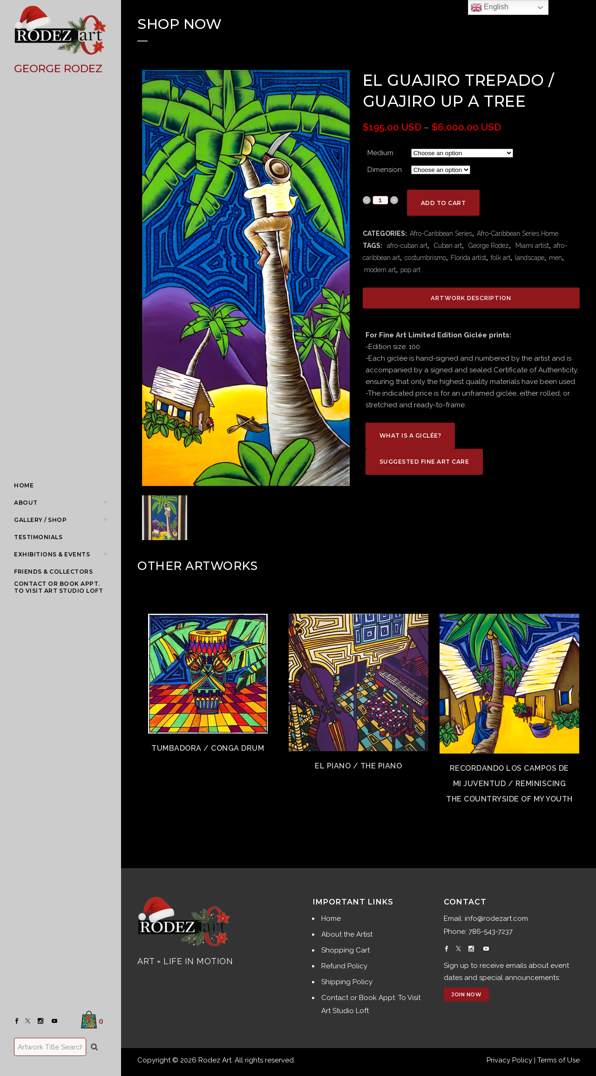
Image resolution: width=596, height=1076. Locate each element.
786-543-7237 (490, 931)
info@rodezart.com (496, 918)
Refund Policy (344, 966)
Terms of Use (558, 1060)
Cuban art (447, 245)
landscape (529, 257)
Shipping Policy (346, 982)
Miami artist (531, 245)
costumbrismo (425, 257)
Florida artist (468, 257)
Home (331, 918)
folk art (500, 257)
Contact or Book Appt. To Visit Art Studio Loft (370, 1004)
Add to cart (443, 202)
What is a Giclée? (410, 435)
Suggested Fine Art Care (424, 461)
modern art (380, 270)
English (489, 7)
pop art (410, 270)
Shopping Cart (345, 950)
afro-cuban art (406, 245)
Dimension (384, 169)
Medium (380, 153)
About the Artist (346, 934)
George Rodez (488, 245)
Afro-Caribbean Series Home (517, 233)
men (555, 257)
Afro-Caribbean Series (441, 233)
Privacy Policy (509, 1060)
